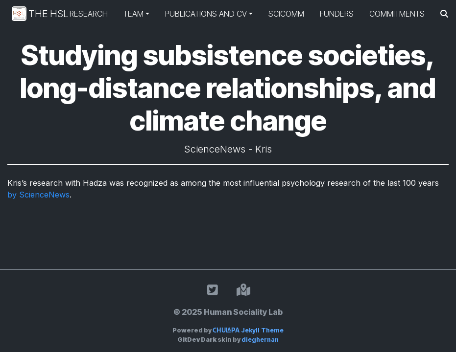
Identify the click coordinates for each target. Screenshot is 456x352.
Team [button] (133, 14)
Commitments (397, 14)
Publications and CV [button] (206, 14)
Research (89, 14)
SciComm (286, 14)
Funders (337, 14)
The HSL (33, 13)
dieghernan (260, 339)
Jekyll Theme (248, 330)
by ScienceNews (38, 194)
